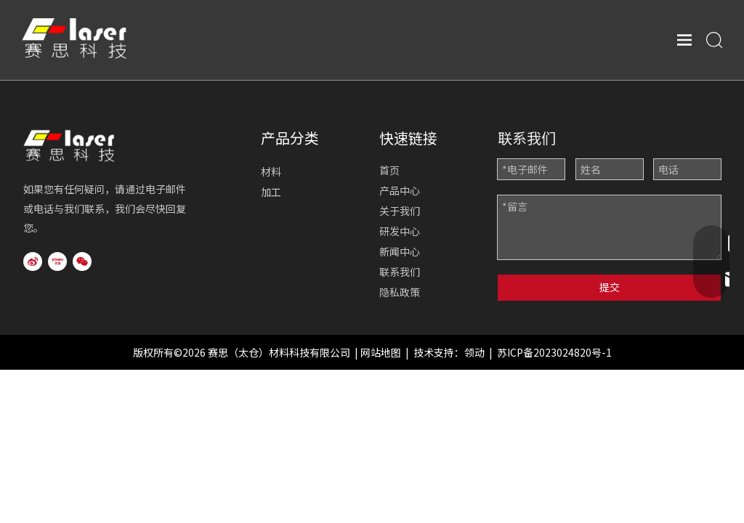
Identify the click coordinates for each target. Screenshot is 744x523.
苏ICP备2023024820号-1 (554, 352)
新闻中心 (399, 251)
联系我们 (399, 271)
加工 (271, 192)
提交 (609, 287)
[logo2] (86, 143)
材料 (271, 171)
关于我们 (399, 210)
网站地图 (380, 352)
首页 (389, 170)
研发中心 (399, 231)
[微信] (82, 261)
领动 (474, 352)
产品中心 (399, 190)
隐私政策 (399, 292)
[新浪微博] (32, 261)
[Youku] (57, 261)
